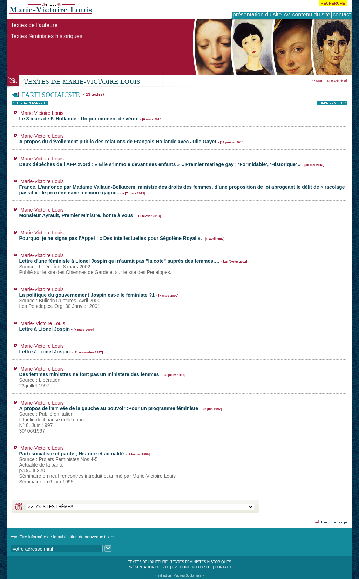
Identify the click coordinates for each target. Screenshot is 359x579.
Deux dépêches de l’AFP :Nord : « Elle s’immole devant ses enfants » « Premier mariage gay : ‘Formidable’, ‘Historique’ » (171, 161)
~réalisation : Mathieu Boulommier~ (179, 575)
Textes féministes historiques (46, 36)
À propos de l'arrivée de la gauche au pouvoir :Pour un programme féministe (120, 417)
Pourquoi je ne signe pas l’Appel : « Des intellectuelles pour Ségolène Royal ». (121, 235)
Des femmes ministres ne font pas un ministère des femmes (102, 377)
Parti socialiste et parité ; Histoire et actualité (97, 464)
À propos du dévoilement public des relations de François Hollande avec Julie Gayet (131, 138)
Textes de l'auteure (34, 25)
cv (174, 567)
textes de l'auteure (148, 562)
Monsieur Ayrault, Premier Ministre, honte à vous (90, 212)
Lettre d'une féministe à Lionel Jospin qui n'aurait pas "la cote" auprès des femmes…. (133, 264)
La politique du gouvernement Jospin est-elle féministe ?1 (98, 298)
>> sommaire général (329, 80)
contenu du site (196, 567)
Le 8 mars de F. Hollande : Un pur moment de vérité (90, 116)
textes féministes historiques (200, 562)
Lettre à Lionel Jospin (56, 326)
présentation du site (148, 567)
